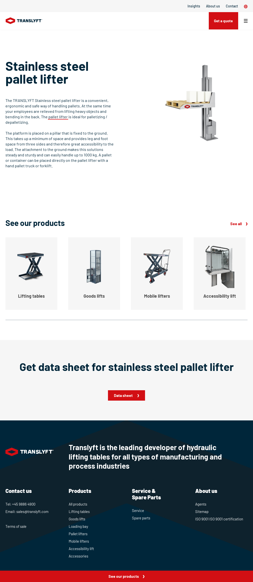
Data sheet (123, 395)
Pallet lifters (78, 534)
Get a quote (222, 20)
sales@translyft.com (32, 511)
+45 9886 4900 (23, 504)
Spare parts (141, 518)
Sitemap (202, 511)
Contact (232, 6)
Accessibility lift (81, 548)
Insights (194, 6)
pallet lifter (58, 116)
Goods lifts (77, 519)
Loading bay (78, 526)
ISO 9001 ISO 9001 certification (219, 519)
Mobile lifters (79, 541)
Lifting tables (79, 511)
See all (236, 223)
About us (213, 6)
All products (78, 504)
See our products (123, 576)
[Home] (24, 20)
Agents (200, 504)
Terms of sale (15, 526)
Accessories (78, 556)
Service (138, 510)
